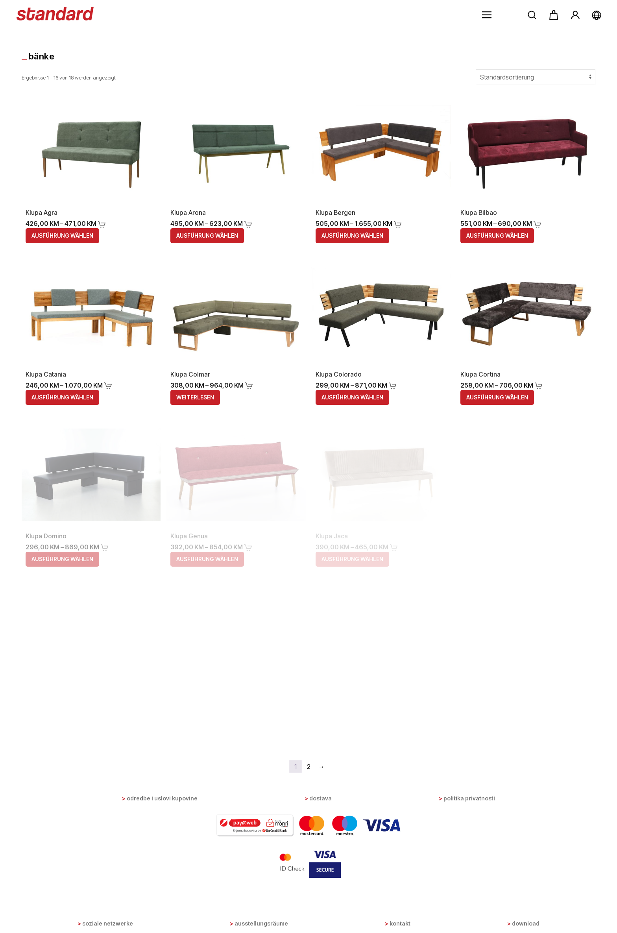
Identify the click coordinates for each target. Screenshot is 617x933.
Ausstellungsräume (261, 923)
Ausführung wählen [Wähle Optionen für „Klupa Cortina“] (497, 397)
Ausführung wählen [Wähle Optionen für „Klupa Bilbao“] (497, 235)
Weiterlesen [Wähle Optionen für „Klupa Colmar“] (195, 397)
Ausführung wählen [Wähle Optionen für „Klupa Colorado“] (352, 397)
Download (525, 923)
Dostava (320, 798)
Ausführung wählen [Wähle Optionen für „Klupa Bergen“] (352, 235)
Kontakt (400, 923)
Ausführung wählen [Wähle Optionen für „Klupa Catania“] (62, 397)
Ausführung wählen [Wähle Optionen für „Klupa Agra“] (62, 235)
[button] (487, 15)
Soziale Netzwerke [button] (107, 923)
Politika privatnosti (469, 798)
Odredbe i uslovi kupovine (162, 798)
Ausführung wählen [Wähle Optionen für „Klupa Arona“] (207, 235)
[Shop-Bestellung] (535, 77)
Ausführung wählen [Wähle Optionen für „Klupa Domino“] (62, 559)
